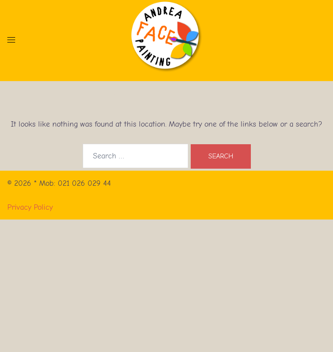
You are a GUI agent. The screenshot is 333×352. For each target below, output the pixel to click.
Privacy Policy (30, 207)
